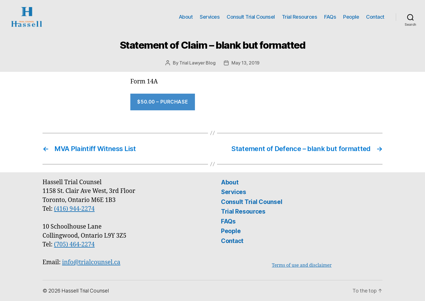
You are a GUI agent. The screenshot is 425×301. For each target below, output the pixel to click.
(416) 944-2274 (74, 209)
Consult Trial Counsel (251, 17)
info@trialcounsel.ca (91, 262)
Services (210, 17)
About (186, 17)
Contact (375, 17)
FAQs (330, 17)
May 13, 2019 (245, 63)
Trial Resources (299, 17)
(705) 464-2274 (74, 244)
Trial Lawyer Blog (197, 63)
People (351, 17)
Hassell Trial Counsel (85, 291)
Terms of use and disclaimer (302, 265)
